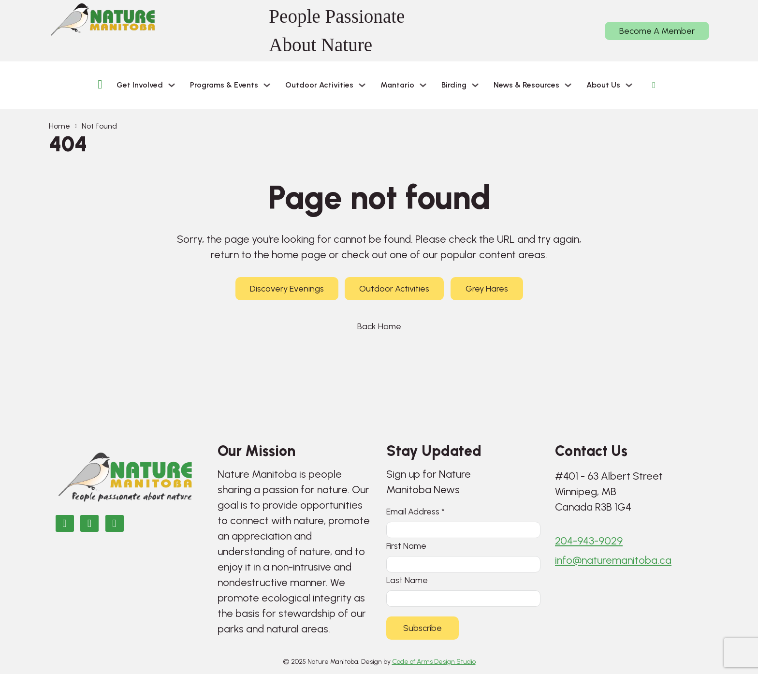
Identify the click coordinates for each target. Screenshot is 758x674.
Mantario (397, 84)
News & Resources (526, 84)
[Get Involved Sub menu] (171, 85)
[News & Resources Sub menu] (568, 85)
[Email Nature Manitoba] (114, 523)
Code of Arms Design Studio (434, 662)
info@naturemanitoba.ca (613, 560)
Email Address (415, 511)
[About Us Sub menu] (629, 85)
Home (59, 126)
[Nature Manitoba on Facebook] (65, 523)
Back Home (379, 326)
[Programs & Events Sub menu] (267, 85)
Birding (453, 84)
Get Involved (140, 84)
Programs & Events (224, 84)
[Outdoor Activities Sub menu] (362, 85)
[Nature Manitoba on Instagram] (89, 523)
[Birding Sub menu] (475, 85)
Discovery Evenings (287, 288)
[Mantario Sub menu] (423, 85)
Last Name (407, 580)
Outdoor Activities (319, 84)
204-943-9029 (589, 540)
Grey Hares (487, 288)
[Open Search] (653, 85)
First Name (406, 546)
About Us (603, 84)
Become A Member (657, 31)
